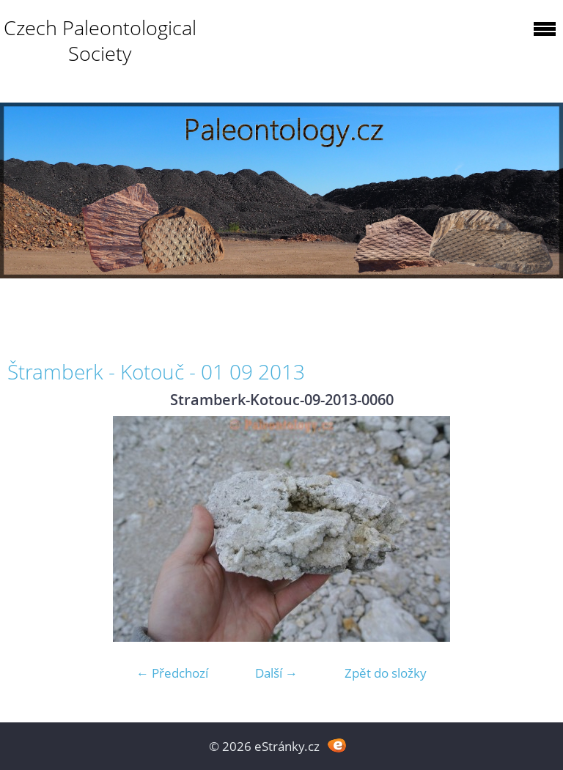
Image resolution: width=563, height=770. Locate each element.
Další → (276, 673)
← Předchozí (172, 673)
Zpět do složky (386, 673)
